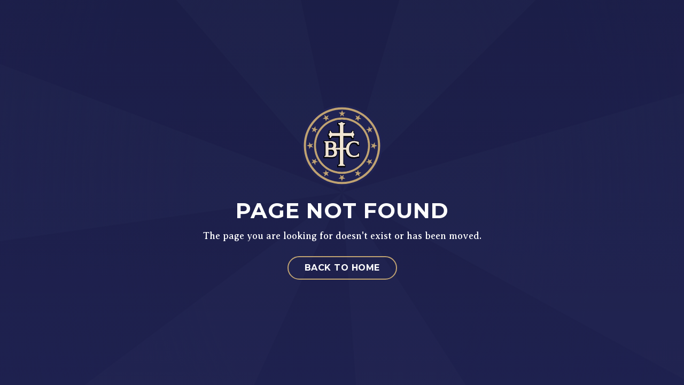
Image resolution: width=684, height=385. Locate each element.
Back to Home (342, 268)
